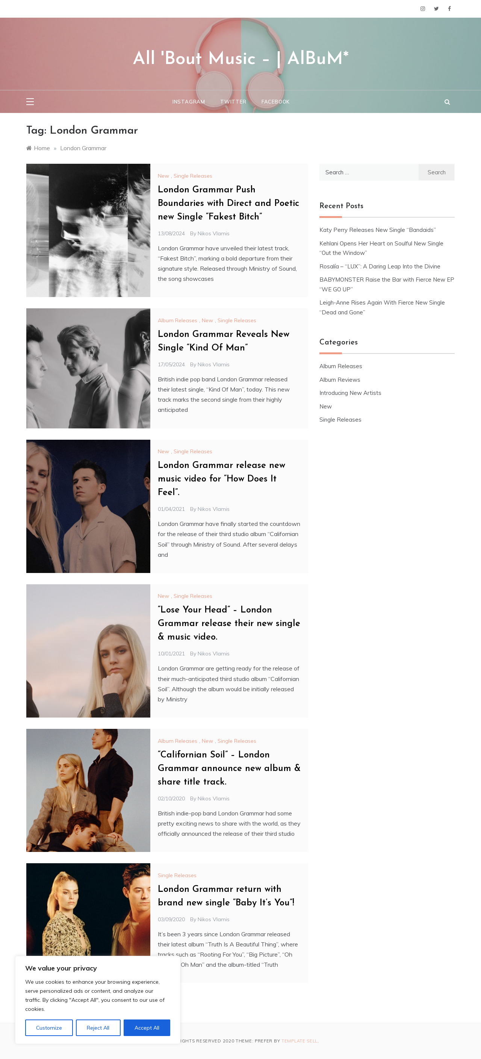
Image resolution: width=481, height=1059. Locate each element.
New (163, 175)
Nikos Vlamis (214, 233)
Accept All (147, 1027)
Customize (49, 1027)
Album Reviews (339, 379)
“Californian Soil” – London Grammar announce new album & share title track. (229, 769)
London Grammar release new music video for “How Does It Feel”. (221, 479)
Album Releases (177, 320)
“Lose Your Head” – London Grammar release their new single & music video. (229, 624)
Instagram (188, 102)
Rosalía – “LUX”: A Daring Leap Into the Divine (379, 266)
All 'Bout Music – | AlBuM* (241, 59)
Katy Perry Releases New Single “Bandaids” (377, 229)
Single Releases (193, 175)
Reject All (98, 1027)
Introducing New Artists (350, 392)
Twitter (233, 102)
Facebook (276, 102)
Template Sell (299, 1041)
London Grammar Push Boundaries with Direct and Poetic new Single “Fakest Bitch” (228, 204)
